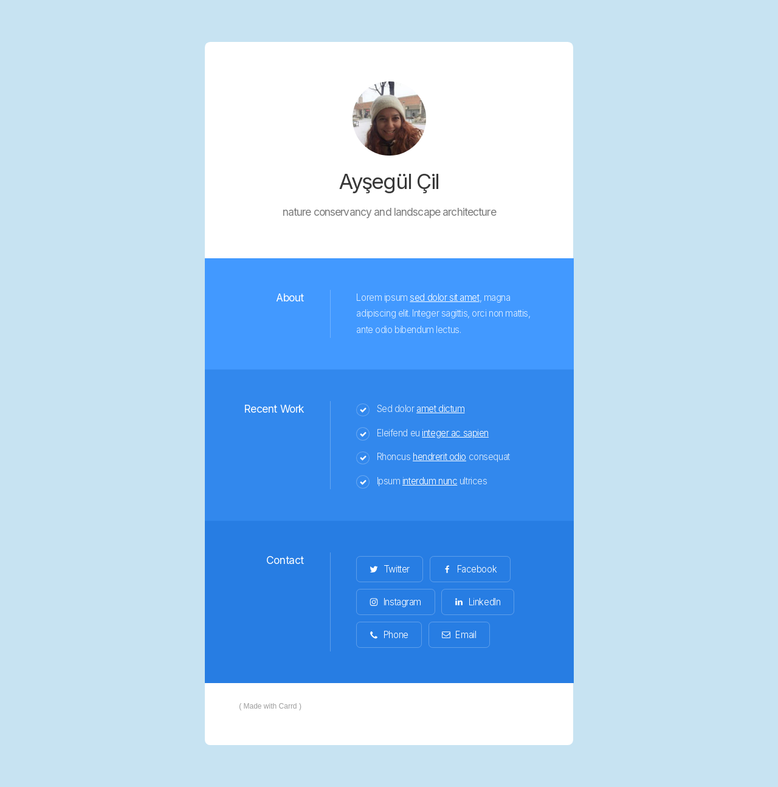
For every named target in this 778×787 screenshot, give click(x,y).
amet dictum (440, 408)
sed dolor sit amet (444, 297)
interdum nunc (429, 481)
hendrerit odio (439, 456)
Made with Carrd (270, 706)
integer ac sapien (455, 433)
